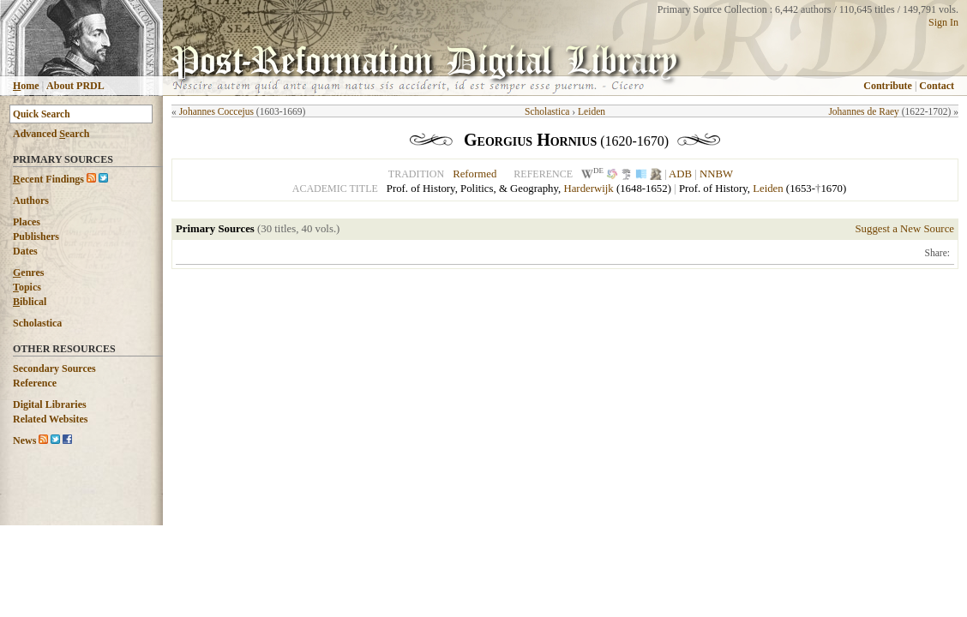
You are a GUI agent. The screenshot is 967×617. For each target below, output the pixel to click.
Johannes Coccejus (216, 111)
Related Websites (50, 419)
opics (27, 287)
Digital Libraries (50, 404)
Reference (35, 383)
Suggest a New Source (904, 229)
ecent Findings (48, 179)
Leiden (591, 111)
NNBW (716, 174)
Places (26, 222)
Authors (31, 201)
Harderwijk (588, 189)
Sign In (943, 22)
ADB (680, 174)
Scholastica (37, 323)
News (24, 440)
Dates (25, 251)
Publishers (36, 237)
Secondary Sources (54, 368)
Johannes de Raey (863, 111)
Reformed (474, 174)
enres (28, 273)
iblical (29, 302)
